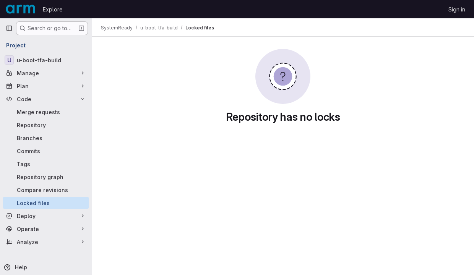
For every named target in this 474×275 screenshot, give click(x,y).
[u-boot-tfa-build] (46, 60)
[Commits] (46, 151)
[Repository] (46, 125)
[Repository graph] (46, 177)
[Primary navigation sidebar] (9, 28)
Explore (53, 9)
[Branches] (46, 138)
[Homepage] (20, 9)
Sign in (456, 9)
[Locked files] (46, 203)
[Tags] (46, 164)
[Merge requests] (46, 112)
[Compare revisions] (46, 190)
